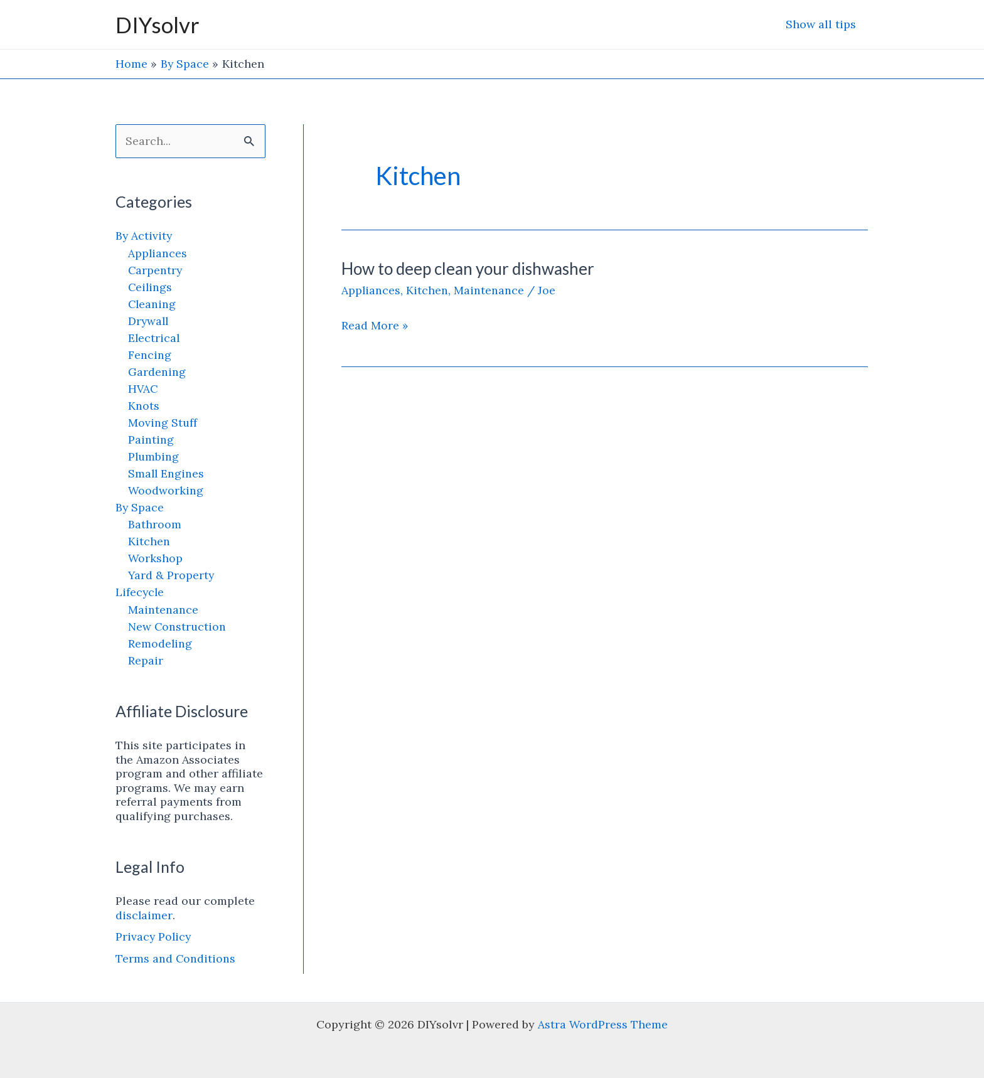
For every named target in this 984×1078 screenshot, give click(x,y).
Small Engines (166, 473)
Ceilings (150, 287)
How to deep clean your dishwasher (467, 268)
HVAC (143, 389)
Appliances (158, 253)
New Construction (178, 626)
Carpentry (155, 270)
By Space (139, 507)
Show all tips (822, 24)
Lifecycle (140, 592)
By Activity (144, 236)
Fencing (149, 355)
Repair (145, 660)
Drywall (149, 321)
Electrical (154, 338)
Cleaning (152, 304)
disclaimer (144, 915)
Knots (143, 405)
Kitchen (149, 542)
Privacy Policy (154, 937)
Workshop (155, 559)
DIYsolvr (157, 24)
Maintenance (163, 609)
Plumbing (154, 456)
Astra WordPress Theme (603, 1024)
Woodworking (166, 490)
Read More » (375, 325)
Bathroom (154, 525)
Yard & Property (171, 575)
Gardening (157, 372)
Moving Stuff (163, 422)
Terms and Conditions (175, 959)
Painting (151, 439)
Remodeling (160, 643)
